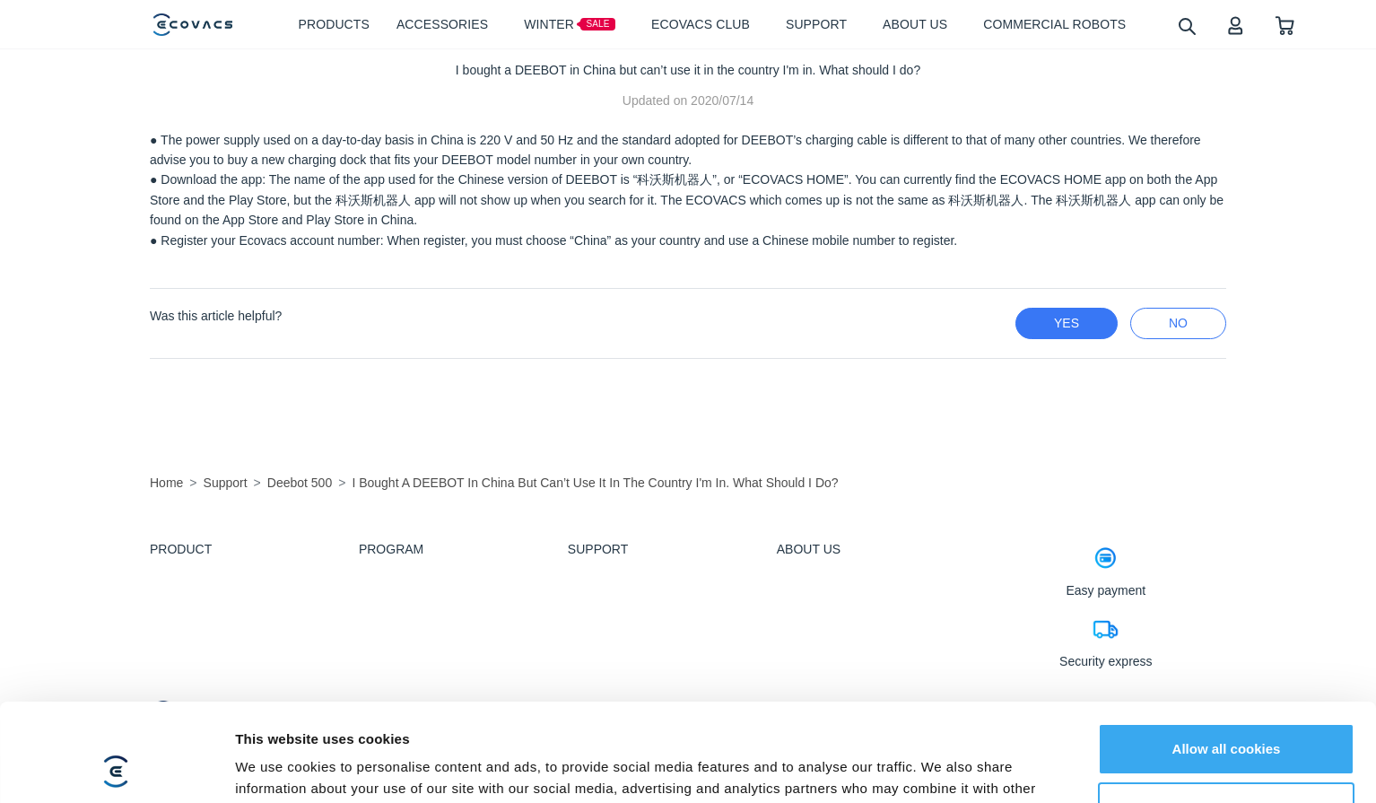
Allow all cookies (1226, 657)
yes (1066, 323)
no (1178, 323)
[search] (1186, 25)
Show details (276, 767)
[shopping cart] (1285, 24)
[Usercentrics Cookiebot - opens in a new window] (116, 768)
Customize (1227, 715)
